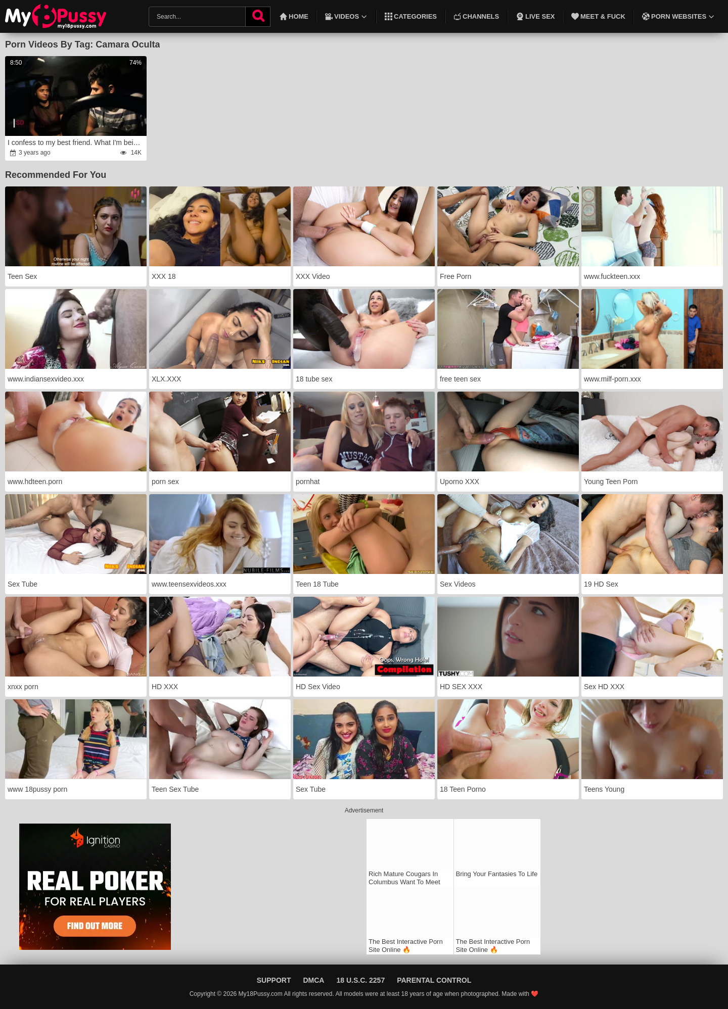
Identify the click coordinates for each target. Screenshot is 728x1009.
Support (274, 980)
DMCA (313, 980)
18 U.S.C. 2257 (360, 980)
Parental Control (434, 980)
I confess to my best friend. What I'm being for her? (76, 142)
